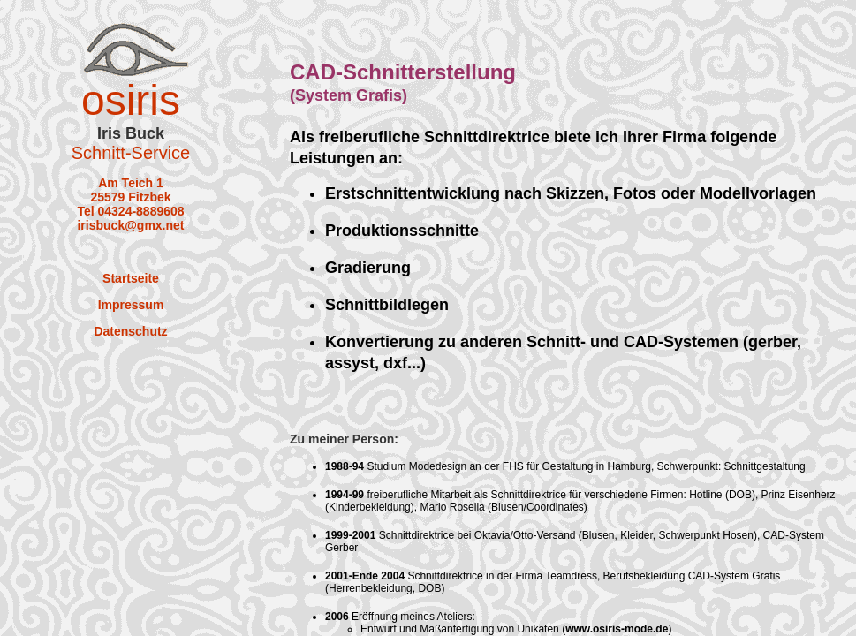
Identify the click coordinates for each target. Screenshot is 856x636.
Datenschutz (130, 331)
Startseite (130, 278)
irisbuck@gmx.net (130, 225)
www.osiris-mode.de (616, 629)
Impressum (131, 305)
